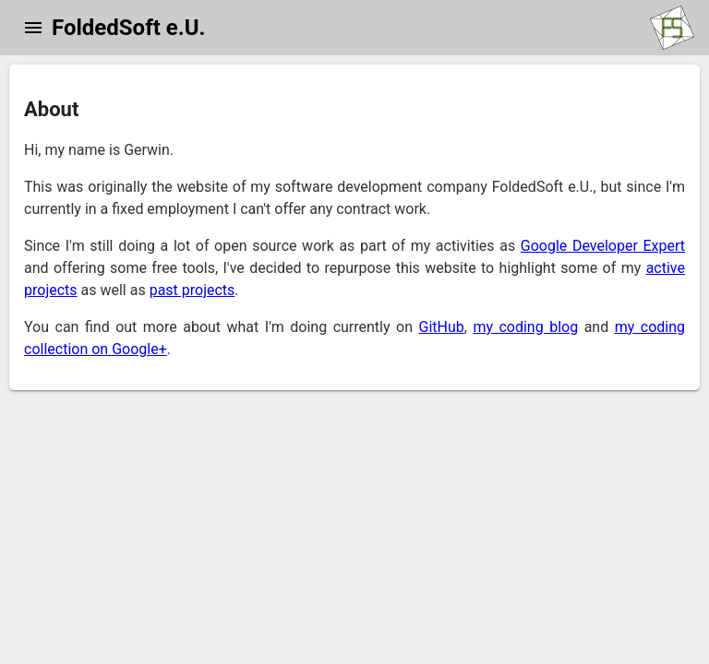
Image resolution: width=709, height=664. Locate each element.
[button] (33, 27)
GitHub (440, 327)
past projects (192, 290)
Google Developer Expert (603, 246)
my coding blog (525, 327)
